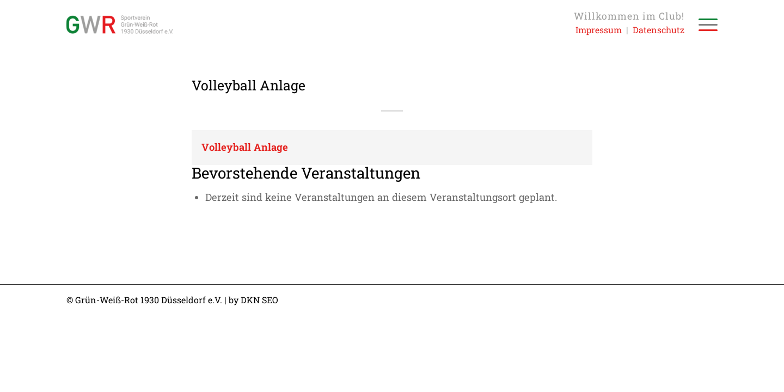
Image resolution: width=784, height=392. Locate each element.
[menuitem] (704, 24)
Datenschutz (658, 29)
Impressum (598, 29)
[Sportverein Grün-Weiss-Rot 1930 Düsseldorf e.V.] (119, 24)
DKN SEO (259, 299)
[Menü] (704, 24)
